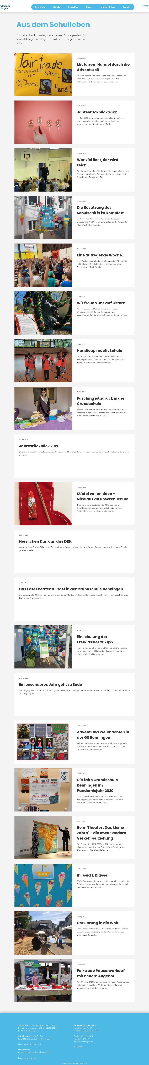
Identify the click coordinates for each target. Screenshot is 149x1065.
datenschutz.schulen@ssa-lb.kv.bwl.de (34, 1052)
